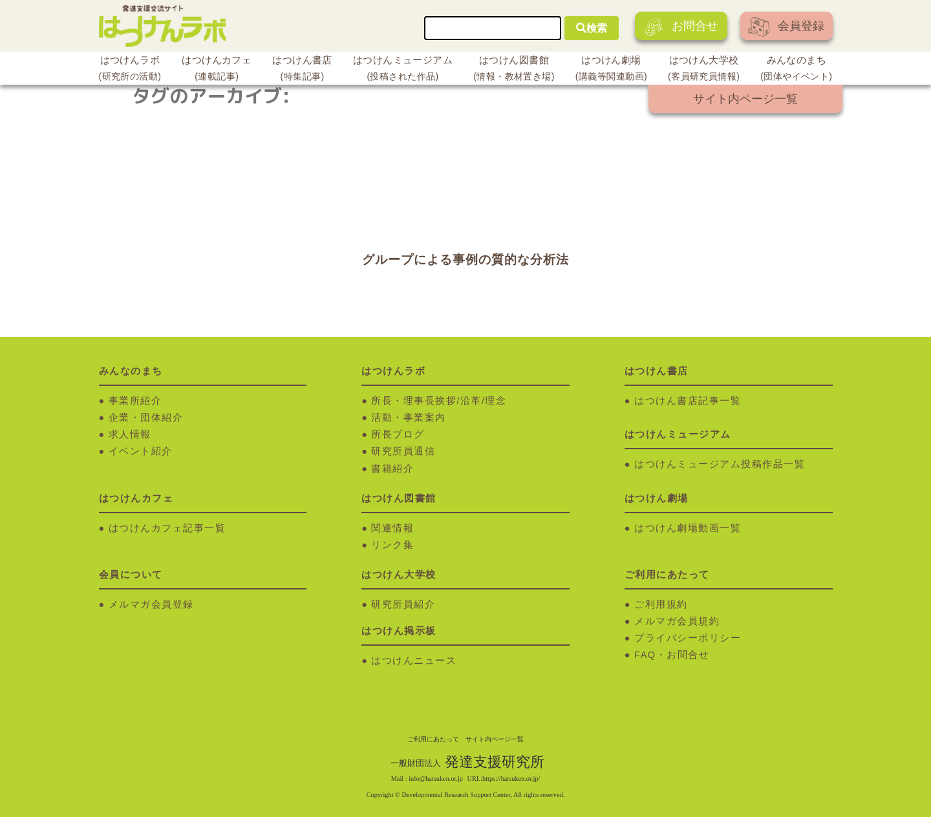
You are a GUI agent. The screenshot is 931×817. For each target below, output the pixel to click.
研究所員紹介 (403, 604)
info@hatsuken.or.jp (436, 778)
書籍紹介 (392, 468)
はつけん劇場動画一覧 (687, 528)
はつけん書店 (302, 70)
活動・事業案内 (408, 417)
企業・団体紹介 (146, 417)
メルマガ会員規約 (677, 621)
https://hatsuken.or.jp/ (511, 778)
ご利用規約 (661, 604)
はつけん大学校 (704, 70)
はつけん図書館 (514, 70)
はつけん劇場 (611, 70)
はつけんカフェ (216, 70)
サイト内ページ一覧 (745, 98)
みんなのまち (796, 70)
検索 (591, 28)
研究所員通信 (403, 451)
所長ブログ (398, 434)
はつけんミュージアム (403, 70)
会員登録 (786, 27)
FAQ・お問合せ (671, 655)
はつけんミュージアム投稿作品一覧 (719, 464)
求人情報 (130, 434)
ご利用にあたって (433, 739)
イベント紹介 (141, 451)
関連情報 (392, 528)
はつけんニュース (413, 660)
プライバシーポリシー (687, 638)
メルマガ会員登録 (151, 604)
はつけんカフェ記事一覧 (167, 528)
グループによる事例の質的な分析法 (465, 259)
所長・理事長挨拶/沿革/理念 (438, 401)
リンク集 (392, 545)
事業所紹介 (135, 401)
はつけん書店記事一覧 (687, 401)
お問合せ (681, 26)
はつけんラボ (130, 70)
